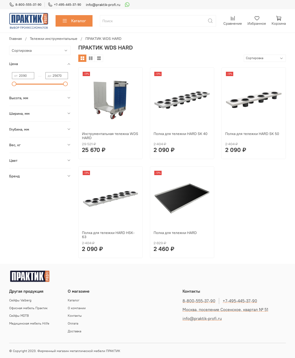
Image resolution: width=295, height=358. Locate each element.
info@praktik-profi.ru (103, 4)
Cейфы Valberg (20, 300)
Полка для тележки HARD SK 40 (181, 133)
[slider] (14, 83)
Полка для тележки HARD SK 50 (252, 133)
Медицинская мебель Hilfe (29, 323)
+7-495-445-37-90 (64, 4)
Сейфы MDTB (19, 316)
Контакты (75, 316)
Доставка (74, 331)
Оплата (73, 323)
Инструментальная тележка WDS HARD (110, 135)
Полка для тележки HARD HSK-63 (108, 234)
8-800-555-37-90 (25, 4)
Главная (15, 38)
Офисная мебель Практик (28, 308)
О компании (77, 308)
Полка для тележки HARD (175, 232)
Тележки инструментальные (53, 38)
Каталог (74, 21)
